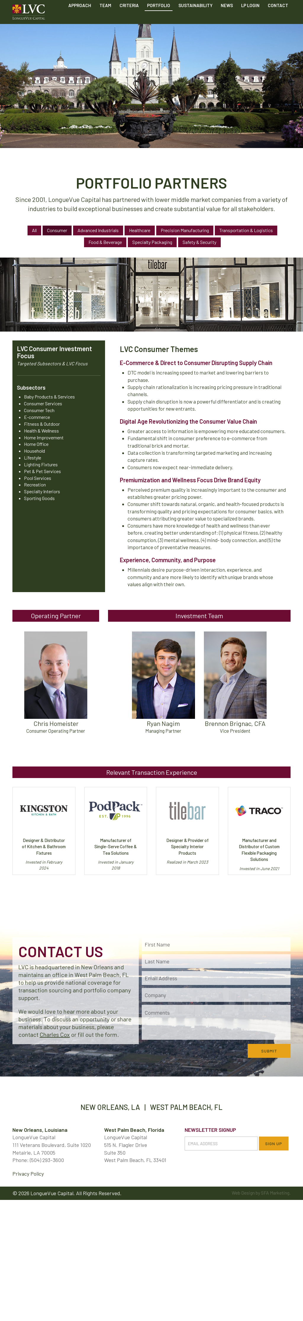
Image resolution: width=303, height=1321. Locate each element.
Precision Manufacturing (185, 230)
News (227, 20)
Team (105, 20)
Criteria (129, 20)
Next (295, 237)
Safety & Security (199, 242)
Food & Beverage (105, 242)
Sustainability (195, 20)
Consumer (57, 230)
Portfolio (158, 20)
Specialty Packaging (152, 242)
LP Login (250, 20)
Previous (8, 237)
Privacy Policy (28, 1173)
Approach (79, 20)
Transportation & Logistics (246, 230)
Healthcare (139, 230)
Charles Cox (55, 1034)
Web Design (243, 1192)
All (34, 230)
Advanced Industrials (98, 230)
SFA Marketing (275, 1192)
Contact (278, 20)
